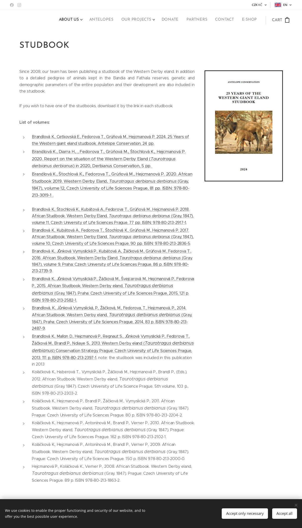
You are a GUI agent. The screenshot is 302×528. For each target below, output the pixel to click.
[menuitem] (207, 20)
